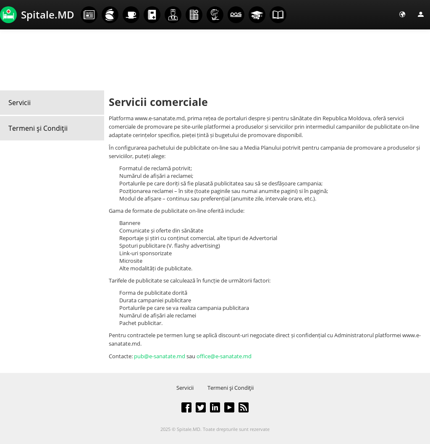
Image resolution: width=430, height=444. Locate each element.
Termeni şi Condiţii (38, 128)
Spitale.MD (37, 14)
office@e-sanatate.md (224, 356)
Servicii (19, 102)
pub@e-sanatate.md (159, 356)
